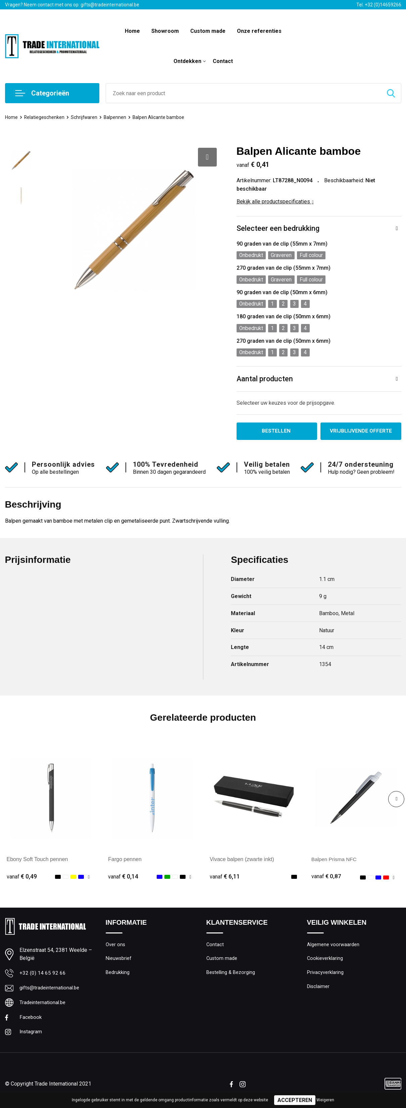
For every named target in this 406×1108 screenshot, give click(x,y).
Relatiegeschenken (45, 117)
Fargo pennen (125, 861)
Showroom (165, 31)
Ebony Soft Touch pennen (37, 861)
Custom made (207, 31)
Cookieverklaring (325, 961)
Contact (223, 61)
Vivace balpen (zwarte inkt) (242, 861)
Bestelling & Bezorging (231, 976)
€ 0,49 (22, 878)
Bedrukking (118, 976)
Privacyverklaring (325, 976)
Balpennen (117, 117)
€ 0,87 (326, 878)
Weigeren (325, 1100)
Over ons (115, 947)
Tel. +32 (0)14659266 (378, 4)
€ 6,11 (225, 878)
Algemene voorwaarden (333, 947)
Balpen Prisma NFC (335, 861)
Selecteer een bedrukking (278, 228)
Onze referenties (259, 31)
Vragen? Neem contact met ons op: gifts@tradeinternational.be (72, 4)
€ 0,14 (123, 878)
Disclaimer (318, 990)
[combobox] (243, 93)
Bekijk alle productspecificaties (275, 201)
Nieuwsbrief (119, 961)
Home (132, 31)
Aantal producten (265, 380)
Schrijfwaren (86, 117)
